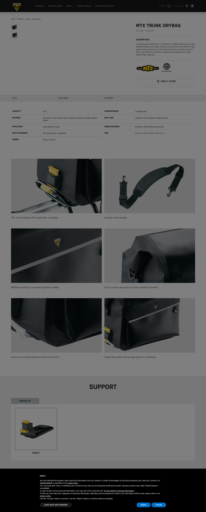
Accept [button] (159, 505)
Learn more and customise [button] (56, 505)
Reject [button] (143, 505)
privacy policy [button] (45, 496)
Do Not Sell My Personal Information (119, 491)
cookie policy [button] (73, 483)
